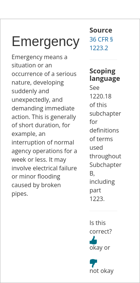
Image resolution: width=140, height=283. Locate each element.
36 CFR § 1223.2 (101, 43)
